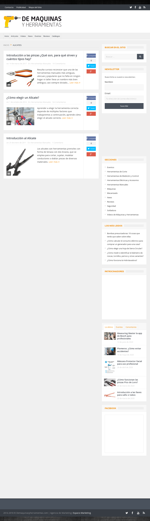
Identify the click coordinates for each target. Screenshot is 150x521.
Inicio (7, 36)
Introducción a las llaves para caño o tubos (129, 393)
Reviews (46, 36)
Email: (108, 93)
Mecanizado (112, 193)
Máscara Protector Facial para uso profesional (129, 362)
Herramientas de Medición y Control (123, 176)
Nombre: (109, 82)
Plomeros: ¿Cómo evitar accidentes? (129, 350)
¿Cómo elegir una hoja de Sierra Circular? (124, 248)
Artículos (14, 36)
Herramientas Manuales (41, 63)
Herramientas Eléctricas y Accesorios (123, 180)
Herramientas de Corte (117, 171)
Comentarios (131, 327)
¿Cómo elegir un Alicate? (22, 98)
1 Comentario (57, 142)
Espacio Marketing (82, 512)
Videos (23, 36)
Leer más (75, 82)
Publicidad (21, 7)
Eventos (38, 36)
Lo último (109, 327)
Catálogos (56, 36)
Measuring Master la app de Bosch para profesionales (129, 336)
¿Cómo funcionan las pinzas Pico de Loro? (127, 381)
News (30, 36)
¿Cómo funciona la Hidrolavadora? (122, 260)
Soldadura (111, 210)
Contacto (9, 7)
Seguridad (111, 206)
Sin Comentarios (59, 102)
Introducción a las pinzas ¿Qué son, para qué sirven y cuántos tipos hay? (41, 57)
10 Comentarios (58, 63)
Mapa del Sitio (35, 7)
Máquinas (111, 189)
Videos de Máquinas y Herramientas (123, 214)
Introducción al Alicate (21, 138)
